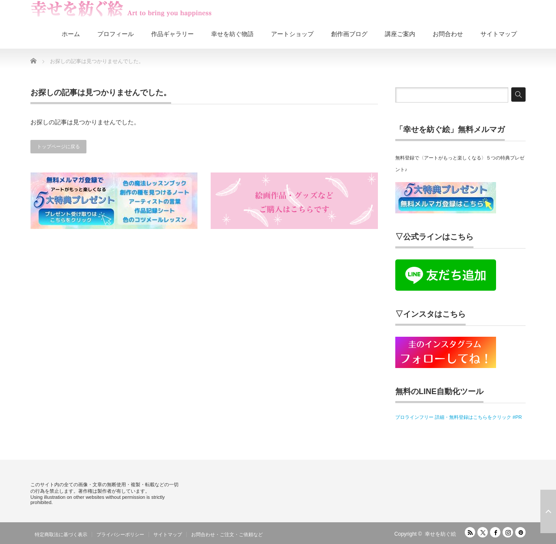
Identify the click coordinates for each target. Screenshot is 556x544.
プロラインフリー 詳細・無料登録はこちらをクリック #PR (458, 417)
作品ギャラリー (172, 33)
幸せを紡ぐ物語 (232, 33)
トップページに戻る (58, 146)
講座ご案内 (400, 33)
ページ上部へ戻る (548, 511)
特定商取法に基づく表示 (61, 534)
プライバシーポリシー (120, 534)
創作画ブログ (349, 33)
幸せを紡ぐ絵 (440, 534)
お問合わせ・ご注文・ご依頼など (227, 534)
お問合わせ (448, 33)
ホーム (71, 33)
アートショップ (292, 33)
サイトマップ (498, 33)
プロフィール (115, 33)
